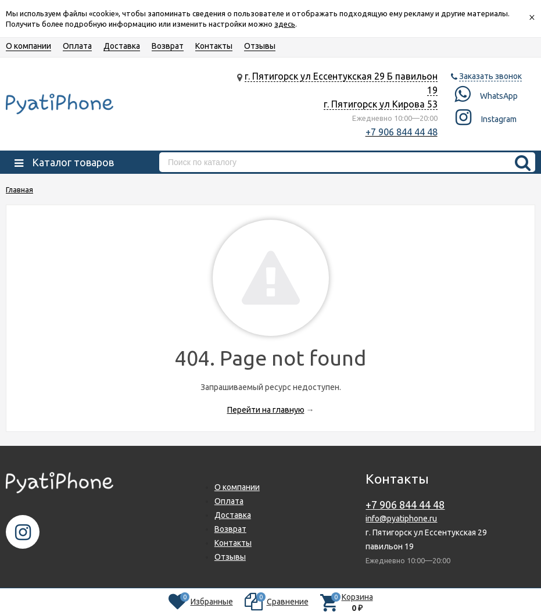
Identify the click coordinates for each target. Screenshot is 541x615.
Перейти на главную (265, 409)
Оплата (77, 46)
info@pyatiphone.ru (401, 518)
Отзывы (259, 46)
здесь (284, 24)
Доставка (121, 46)
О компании (28, 46)
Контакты (213, 46)
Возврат (168, 46)
